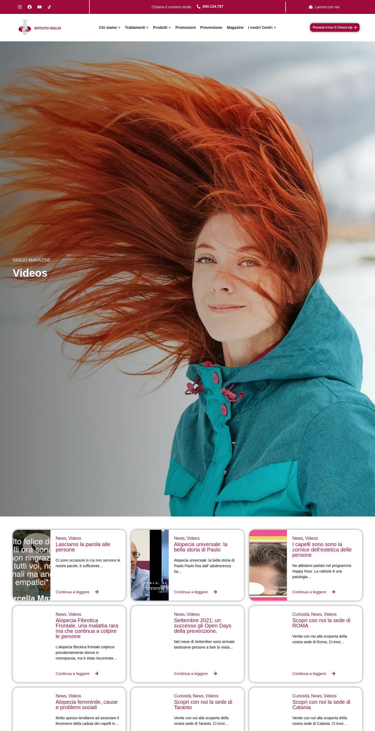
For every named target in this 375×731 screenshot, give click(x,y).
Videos (74, 538)
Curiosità (300, 614)
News (61, 538)
